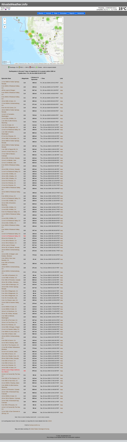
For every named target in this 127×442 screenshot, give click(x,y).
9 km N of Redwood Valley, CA (11, 212)
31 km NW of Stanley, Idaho (10, 342)
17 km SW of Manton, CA (9, 240)
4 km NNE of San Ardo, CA (9, 380)
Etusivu (41, 13)
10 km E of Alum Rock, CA (9, 151)
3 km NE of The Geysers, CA (10, 345)
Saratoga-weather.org (43, 63)
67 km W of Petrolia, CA (9, 136)
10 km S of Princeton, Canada (10, 389)
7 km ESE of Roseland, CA (9, 275)
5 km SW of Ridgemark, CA (10, 127)
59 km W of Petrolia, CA (9, 324)
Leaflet (16, 63)
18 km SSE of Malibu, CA (9, 176)
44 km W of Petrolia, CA (9, 365)
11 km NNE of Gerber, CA (9, 277)
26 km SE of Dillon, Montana (10, 282)
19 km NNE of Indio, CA (9, 101)
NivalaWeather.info (14, 4)
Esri (26, 63)
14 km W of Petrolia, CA (9, 183)
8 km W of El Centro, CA (9, 107)
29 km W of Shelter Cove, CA (10, 356)
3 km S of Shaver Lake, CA (10, 300)
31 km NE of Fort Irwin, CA (9, 320)
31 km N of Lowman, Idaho (9, 351)
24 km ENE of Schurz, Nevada (11, 169)
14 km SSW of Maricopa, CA (10, 284)
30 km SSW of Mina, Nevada (10, 358)
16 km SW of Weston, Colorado (11, 398)
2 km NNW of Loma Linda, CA (10, 331)
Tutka (55, 13)
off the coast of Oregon (8, 90)
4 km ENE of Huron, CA (9, 340)
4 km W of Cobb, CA (8, 125)
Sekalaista (80, 13)
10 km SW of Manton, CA (9, 243)
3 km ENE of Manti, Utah (9, 334)
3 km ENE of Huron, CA (9, 360)
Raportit (72, 13)
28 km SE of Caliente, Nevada (10, 247)
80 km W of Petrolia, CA (9, 238)
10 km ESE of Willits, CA (9, 223)
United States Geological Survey (39, 429)
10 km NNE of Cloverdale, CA (10, 138)
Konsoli (48, 13)
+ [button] (4, 19)
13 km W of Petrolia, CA (9, 180)
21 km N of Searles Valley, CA (10, 329)
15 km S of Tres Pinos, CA (9, 322)
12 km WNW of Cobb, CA (9, 306)
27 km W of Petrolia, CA (9, 185)
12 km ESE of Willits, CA (9, 174)
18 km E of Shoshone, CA (9, 311)
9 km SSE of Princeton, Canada (11, 280)
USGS (54, 63)
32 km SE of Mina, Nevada (9, 313)
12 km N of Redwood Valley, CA (11, 198)
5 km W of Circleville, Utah (9, 298)
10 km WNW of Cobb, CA (9, 396)
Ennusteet (63, 13)
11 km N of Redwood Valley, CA (11, 129)
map (61, 82)
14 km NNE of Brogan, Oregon (11, 327)
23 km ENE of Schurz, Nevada (11, 158)
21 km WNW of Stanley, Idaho (10, 383)
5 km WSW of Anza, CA (9, 196)
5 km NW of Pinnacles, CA (9, 405)
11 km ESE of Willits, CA (9, 118)
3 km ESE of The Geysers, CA (10, 378)
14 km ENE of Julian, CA (9, 367)
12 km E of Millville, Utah (9, 160)
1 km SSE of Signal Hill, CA (10, 149)
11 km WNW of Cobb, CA (9, 309)
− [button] (4, 22)
